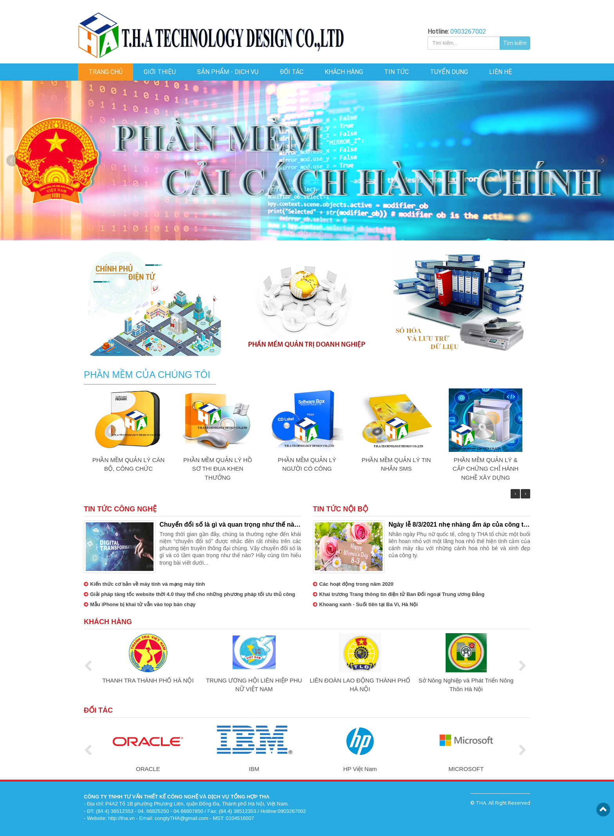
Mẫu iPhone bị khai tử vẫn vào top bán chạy (139, 604)
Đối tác (98, 710)
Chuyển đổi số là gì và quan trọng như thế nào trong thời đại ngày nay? (228, 525)
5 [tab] (323, 233)
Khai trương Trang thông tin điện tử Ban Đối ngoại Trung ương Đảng (398, 594)
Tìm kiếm (515, 43)
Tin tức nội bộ (340, 509)
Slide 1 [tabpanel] (307, 160)
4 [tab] (315, 233)
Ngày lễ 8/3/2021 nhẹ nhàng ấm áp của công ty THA (457, 525)
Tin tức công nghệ (120, 509)
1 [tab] (291, 233)
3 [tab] (307, 233)
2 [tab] (299, 233)
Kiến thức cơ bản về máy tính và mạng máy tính (144, 584)
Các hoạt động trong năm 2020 (353, 584)
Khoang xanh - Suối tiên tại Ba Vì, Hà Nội (365, 604)
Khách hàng (108, 622)
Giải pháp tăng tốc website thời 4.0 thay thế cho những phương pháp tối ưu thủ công (189, 594)
